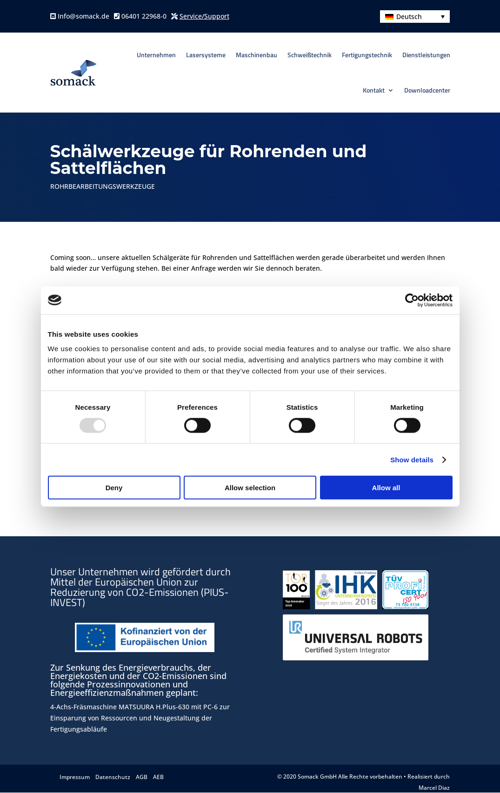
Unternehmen (156, 55)
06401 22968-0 (143, 16)
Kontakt (374, 90)
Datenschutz (112, 777)
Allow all (386, 488)
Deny (114, 488)
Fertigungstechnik (367, 55)
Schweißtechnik (309, 55)
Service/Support (204, 16)
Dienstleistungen (426, 55)
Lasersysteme (206, 55)
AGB (141, 777)
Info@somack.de (82, 16)
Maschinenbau (256, 55)
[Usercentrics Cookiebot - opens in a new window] (412, 300)
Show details (411, 459)
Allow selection (250, 488)
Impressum (75, 777)
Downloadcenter (427, 90)
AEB (158, 777)
